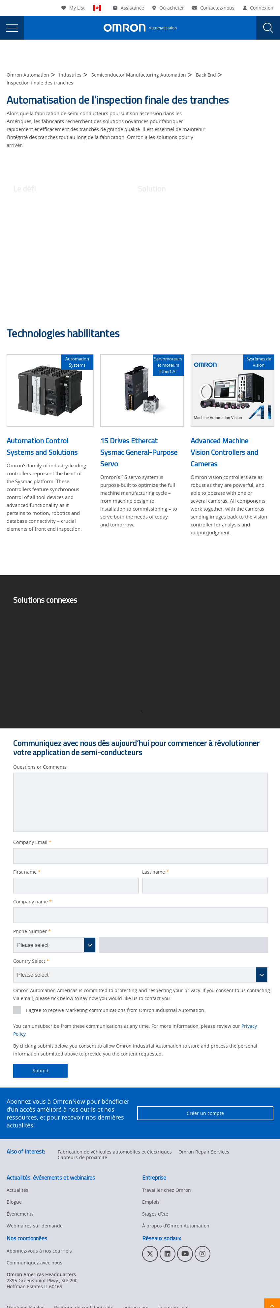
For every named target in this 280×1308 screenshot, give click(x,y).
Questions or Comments (40, 767)
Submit (30, 1070)
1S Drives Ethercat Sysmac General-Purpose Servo (138, 452)
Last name (155, 872)
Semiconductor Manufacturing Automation (138, 75)
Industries (70, 75)
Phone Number (32, 931)
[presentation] (12, 28)
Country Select (31, 961)
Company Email (32, 842)
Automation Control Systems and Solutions (42, 446)
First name (27, 872)
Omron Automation (28, 75)
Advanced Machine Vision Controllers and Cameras (224, 452)
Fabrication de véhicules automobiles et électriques (115, 1152)
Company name (32, 902)
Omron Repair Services (203, 1152)
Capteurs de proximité (82, 1157)
